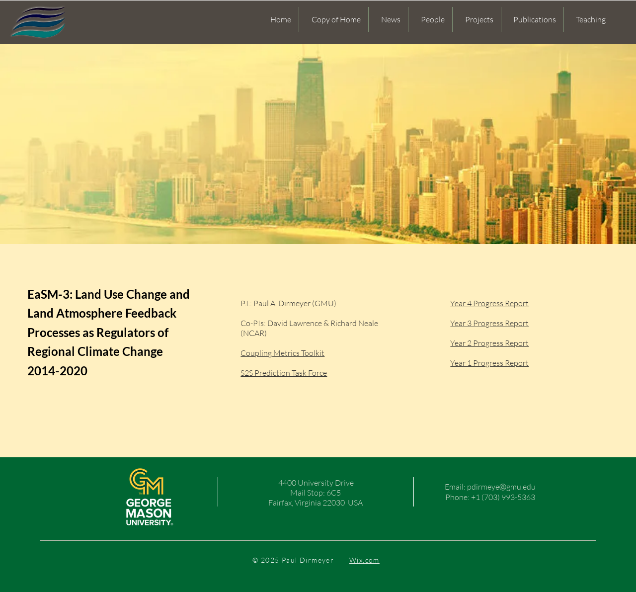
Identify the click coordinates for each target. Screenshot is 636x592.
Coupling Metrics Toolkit (282, 353)
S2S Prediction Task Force (283, 373)
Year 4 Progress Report (489, 303)
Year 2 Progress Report (489, 343)
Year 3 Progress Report (489, 323)
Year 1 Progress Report (489, 363)
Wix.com (364, 560)
